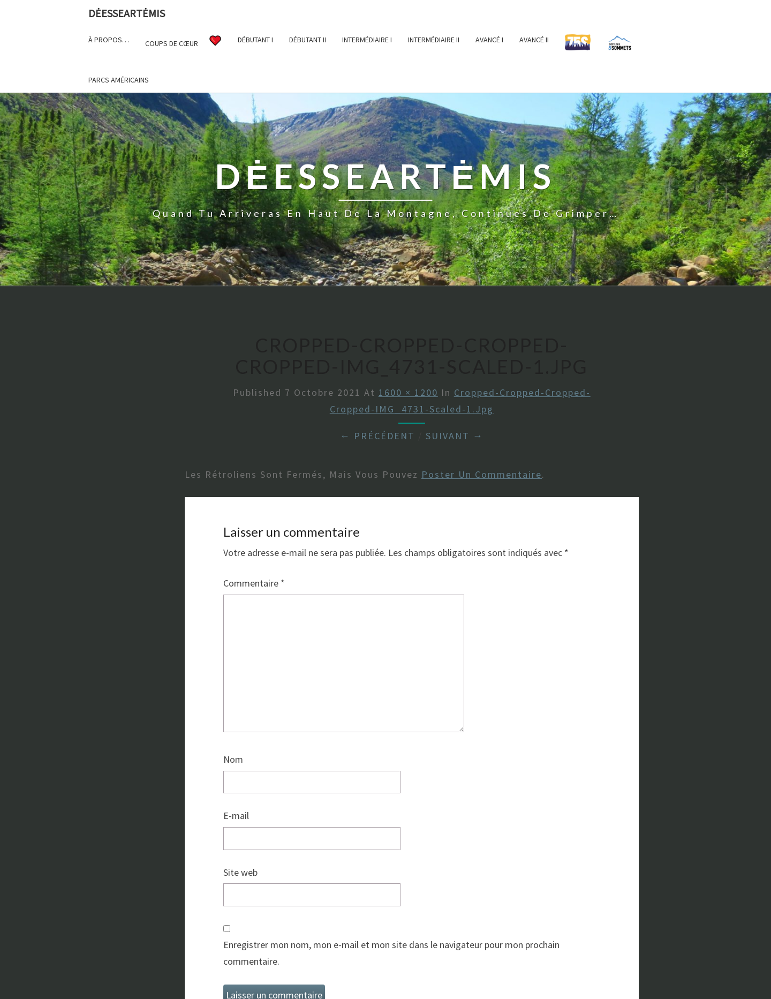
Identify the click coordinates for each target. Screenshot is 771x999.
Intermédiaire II (433, 39)
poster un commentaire (481, 474)
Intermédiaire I (367, 39)
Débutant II (307, 39)
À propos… (108, 39)
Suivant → (454, 436)
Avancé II (534, 39)
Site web (240, 872)
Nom (233, 759)
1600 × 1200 (408, 392)
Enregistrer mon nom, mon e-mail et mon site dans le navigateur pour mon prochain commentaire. (391, 952)
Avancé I (489, 39)
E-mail (236, 815)
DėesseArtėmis (126, 13)
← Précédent (377, 436)
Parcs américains (118, 80)
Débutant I (255, 39)
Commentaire (254, 583)
